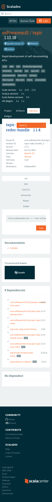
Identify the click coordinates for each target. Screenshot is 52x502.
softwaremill (15, 32)
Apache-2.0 (29, 153)
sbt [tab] (26, 178)
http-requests (8, 80)
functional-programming (32, 66)
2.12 (33, 89)
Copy (41, 228)
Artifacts (20, 110)
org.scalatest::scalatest (20, 361)
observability (40, 80)
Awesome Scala (27, 21)
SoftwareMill (30, 166)
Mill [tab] (26, 184)
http (18, 66)
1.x (22, 93)
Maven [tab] (26, 200)
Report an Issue (12, 438)
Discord (10, 423)
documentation (9, 84)
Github (10, 419)
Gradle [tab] (26, 206)
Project (7, 110)
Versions (33, 110)
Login (43, 20)
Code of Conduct (12, 452)
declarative (7, 71)
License (8, 456)
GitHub (9, 49)
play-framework (9, 75)
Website (33, 43)
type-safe (35, 71)
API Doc (13, 20)
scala (5, 66)
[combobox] (31, 125)
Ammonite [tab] (26, 195)
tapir (37, 32)
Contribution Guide (14, 434)
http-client (20, 80)
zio (43, 71)
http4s (29, 80)
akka (11, 66)
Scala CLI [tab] (26, 189)
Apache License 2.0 (14, 43)
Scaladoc (14, 248)
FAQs (7, 449)
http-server (22, 75)
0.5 (27, 97)
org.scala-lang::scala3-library (23, 329)
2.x (17, 100)
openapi (33, 75)
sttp (26, 71)
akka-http (18, 71)
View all (27, 156)
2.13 (27, 89)
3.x (20, 89)
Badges (8, 116)
